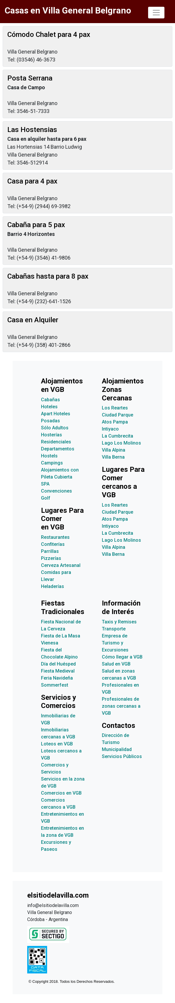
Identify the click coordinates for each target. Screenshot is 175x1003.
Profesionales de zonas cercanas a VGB (121, 706)
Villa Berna (113, 457)
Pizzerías (51, 558)
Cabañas (50, 399)
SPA (45, 484)
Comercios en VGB (61, 793)
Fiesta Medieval (58, 671)
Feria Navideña (57, 678)
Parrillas (50, 551)
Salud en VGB (116, 664)
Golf (45, 498)
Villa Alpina (113, 450)
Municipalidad (117, 749)
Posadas (50, 421)
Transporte (114, 629)
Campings (52, 463)
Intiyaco (110, 429)
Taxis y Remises (119, 622)
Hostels (49, 456)
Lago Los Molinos (121, 443)
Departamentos (57, 449)
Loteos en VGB (57, 744)
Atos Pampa (115, 422)
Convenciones (56, 491)
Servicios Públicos (122, 756)
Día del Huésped (58, 664)
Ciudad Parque (117, 415)
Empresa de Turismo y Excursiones (115, 643)
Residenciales (56, 442)
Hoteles (49, 406)
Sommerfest (54, 685)
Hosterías (51, 435)
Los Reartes (115, 408)
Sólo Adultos (54, 428)
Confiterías (53, 544)
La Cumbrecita (117, 436)
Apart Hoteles (55, 413)
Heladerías (52, 586)
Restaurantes (55, 537)
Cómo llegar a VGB (122, 657)
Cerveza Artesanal (60, 565)
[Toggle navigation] (156, 12)
